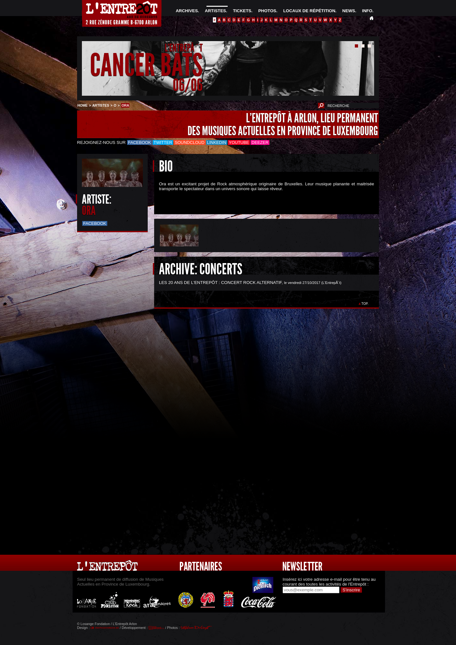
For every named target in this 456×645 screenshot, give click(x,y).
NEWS (348, 10)
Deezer (259, 142)
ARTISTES (215, 10)
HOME (82, 105)
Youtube (239, 142)
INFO (367, 10)
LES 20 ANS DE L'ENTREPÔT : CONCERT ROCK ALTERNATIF (220, 282)
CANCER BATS (146, 65)
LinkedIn (216, 142)
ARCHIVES (187, 10)
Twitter (162, 142)
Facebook (139, 142)
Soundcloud (189, 142)
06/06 (188, 85)
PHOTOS (267, 10)
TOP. (365, 303)
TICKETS (242, 10)
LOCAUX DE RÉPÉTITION (309, 10)
